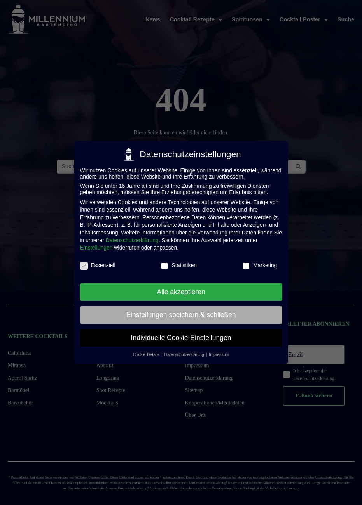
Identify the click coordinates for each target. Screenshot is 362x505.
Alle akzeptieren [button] (181, 288)
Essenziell (97, 262)
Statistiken (179, 262)
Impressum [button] (219, 351)
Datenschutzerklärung (132, 236)
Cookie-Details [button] (147, 351)
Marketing (259, 262)
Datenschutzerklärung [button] (184, 351)
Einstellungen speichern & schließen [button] (181, 311)
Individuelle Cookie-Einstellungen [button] (181, 334)
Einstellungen (96, 244)
